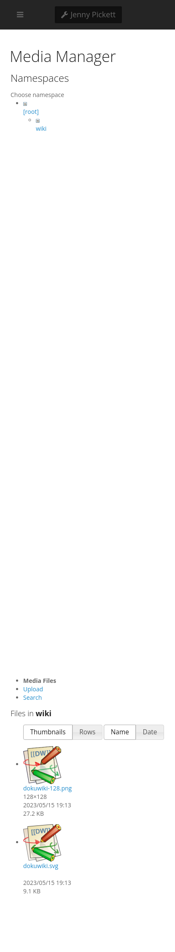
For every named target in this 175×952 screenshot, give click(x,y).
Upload (33, 689)
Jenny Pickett (88, 14)
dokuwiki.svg (40, 866)
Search (32, 697)
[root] (31, 112)
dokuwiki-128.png (47, 788)
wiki (41, 128)
